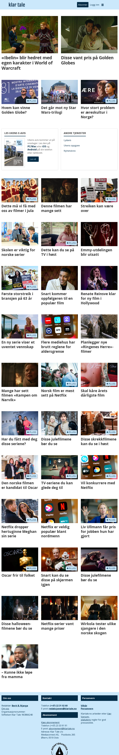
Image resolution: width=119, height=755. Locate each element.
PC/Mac (31, 146)
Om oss (5, 708)
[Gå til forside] (17, 4)
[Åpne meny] (102, 4)
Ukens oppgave (72, 145)
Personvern (87, 708)
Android (32, 149)
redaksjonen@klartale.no (63, 708)
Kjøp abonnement (50, 722)
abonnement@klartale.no (62, 728)
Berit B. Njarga (20, 705)
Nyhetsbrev (70, 150)
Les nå (33, 159)
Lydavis (67, 140)
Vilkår (84, 705)
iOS (44, 146)
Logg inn (94, 4)
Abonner (82, 4)
